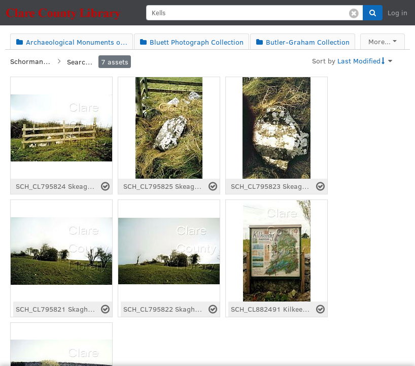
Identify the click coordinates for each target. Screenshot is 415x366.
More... (379, 41)
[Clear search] (354, 12)
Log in (397, 12)
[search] (254, 12)
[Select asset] (105, 186)
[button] (373, 12)
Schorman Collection (30, 61)
